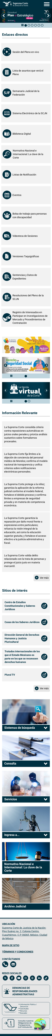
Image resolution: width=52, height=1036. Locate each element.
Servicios (10, 799)
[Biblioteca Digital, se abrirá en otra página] (26, 134)
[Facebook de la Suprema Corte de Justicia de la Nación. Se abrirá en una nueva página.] (12, 978)
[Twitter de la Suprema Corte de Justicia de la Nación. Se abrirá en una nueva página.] (5, 978)
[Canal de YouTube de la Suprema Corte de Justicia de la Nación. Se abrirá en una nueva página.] (19, 978)
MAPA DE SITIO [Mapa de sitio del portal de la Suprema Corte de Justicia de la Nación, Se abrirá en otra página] (10, 945)
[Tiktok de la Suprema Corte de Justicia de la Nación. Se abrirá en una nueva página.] (46, 978)
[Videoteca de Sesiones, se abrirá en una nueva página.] (26, 236)
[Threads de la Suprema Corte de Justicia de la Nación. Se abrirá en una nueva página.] (32, 978)
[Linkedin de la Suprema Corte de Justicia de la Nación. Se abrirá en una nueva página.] (39, 978)
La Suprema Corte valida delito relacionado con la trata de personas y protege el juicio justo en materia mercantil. (25, 561)
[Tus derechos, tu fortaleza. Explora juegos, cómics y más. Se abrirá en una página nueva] (26, 345)
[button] (4, 15)
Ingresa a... (11, 835)
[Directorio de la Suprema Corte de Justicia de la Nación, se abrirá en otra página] (5, 964)
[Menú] (46, 4)
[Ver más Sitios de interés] (42, 688)
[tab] (25, 25)
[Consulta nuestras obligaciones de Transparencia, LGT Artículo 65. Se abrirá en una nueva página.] (26, 1024)
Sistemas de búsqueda (19, 727)
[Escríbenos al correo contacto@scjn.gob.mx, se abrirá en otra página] (13, 964)
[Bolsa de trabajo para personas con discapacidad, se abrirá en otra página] (26, 216)
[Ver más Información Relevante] (42, 577)
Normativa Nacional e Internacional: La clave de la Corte (23, 867)
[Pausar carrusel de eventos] (22, 25)
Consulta (10, 763)
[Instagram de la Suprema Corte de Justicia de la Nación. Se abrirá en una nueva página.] (25, 978)
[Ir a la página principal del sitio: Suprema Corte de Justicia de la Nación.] (15, 4)
